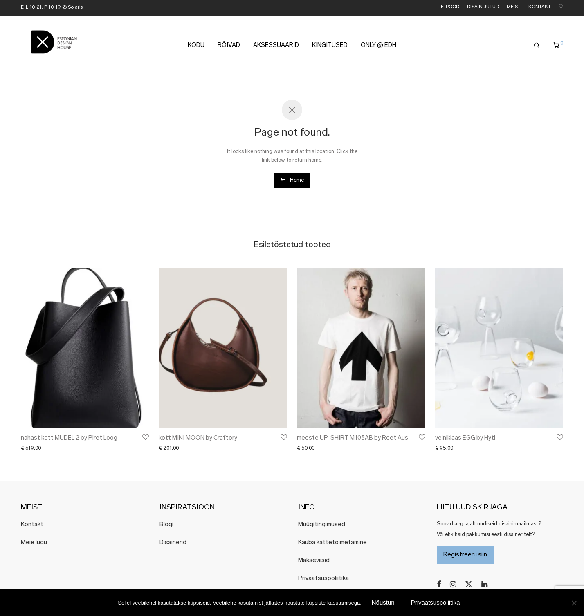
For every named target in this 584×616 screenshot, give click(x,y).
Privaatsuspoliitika (323, 579)
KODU (196, 45)
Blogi (166, 525)
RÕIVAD (229, 45)
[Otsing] (536, 46)
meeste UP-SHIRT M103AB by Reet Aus (352, 438)
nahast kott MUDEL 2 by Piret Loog (69, 438)
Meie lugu (34, 543)
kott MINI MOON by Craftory (198, 438)
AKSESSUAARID (276, 45)
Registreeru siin (465, 555)
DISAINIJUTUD (483, 7)
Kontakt (32, 525)
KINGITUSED (330, 45)
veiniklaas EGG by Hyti (465, 438)
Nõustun (383, 602)
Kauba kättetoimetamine (332, 543)
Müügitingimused (321, 525)
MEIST (514, 7)
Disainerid (172, 543)
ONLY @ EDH (378, 45)
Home (292, 180)
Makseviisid (314, 561)
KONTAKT (539, 7)
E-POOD (450, 7)
